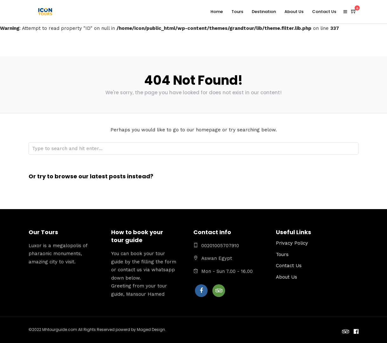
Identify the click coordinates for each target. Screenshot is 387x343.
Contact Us (324, 12)
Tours (237, 12)
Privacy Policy (292, 243)
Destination (264, 12)
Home (216, 12)
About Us (294, 12)
